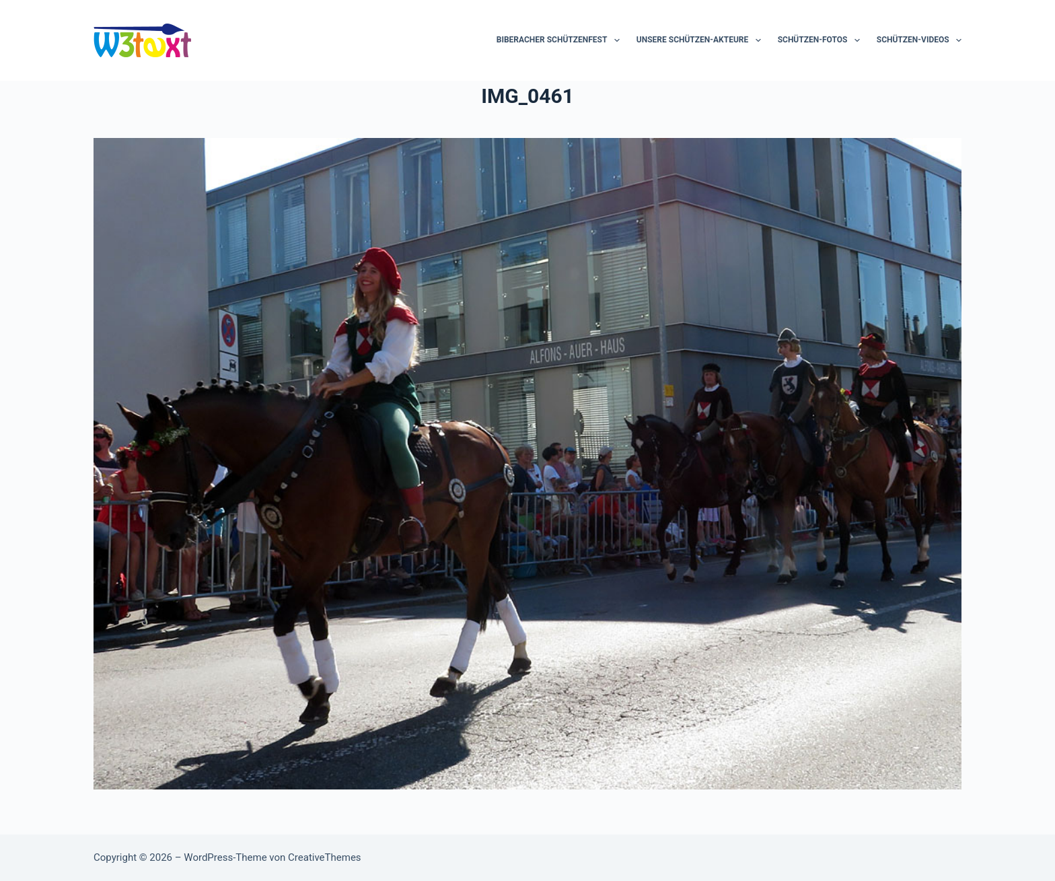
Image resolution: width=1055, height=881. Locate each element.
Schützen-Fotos (821, 40)
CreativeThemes (324, 857)
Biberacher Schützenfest (561, 40)
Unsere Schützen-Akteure (701, 40)
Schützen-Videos (919, 40)
